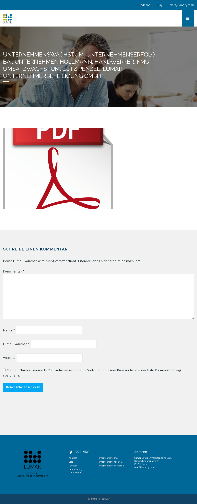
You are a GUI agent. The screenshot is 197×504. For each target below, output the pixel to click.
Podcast (144, 5)
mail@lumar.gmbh (181, 5)
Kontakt (73, 458)
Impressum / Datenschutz (75, 471)
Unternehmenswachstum (111, 465)
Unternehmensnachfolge (111, 462)
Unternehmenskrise (108, 458)
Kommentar (13, 271)
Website (9, 358)
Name (9, 330)
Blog (160, 5)
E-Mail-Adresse (16, 344)
